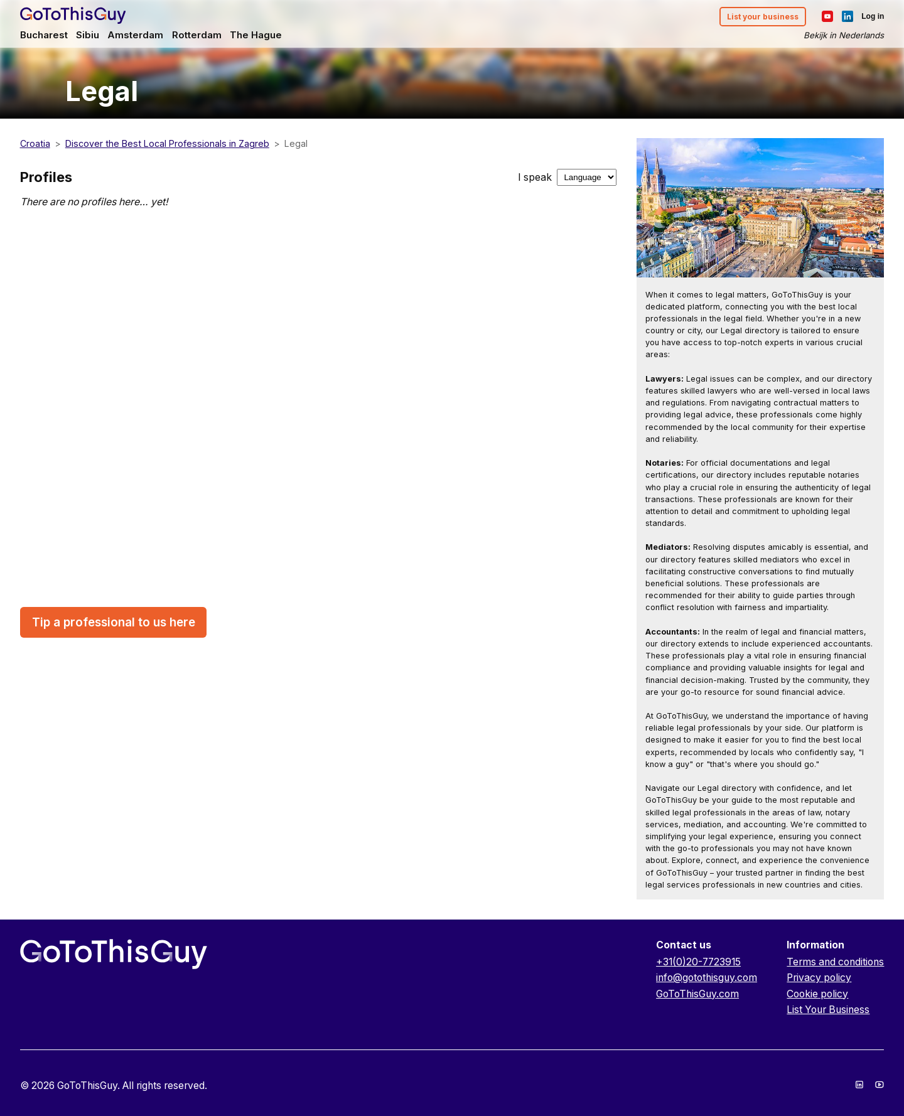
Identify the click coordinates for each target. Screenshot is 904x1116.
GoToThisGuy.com (697, 994)
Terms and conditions (835, 962)
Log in (872, 16)
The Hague (256, 35)
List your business (763, 16)
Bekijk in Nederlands (844, 35)
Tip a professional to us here (113, 622)
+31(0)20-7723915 (698, 962)
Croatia (35, 143)
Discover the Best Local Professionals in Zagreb (167, 143)
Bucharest (44, 35)
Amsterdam (135, 35)
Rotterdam (197, 35)
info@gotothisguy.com (706, 978)
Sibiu (87, 35)
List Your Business (828, 1010)
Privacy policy (819, 978)
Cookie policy (817, 994)
